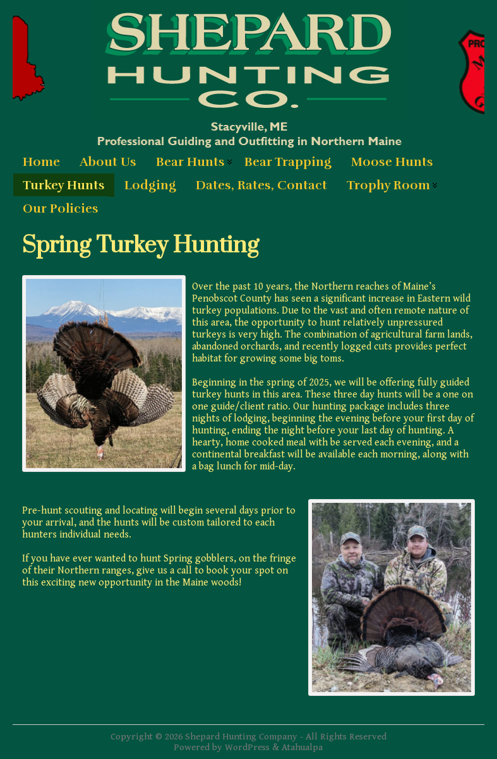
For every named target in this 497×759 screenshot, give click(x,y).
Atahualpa (302, 747)
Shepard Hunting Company (241, 736)
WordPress (247, 747)
